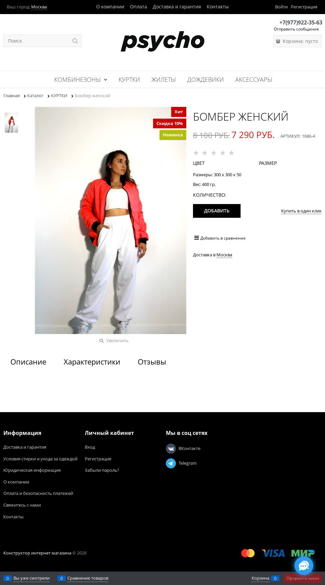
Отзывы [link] (152, 361)
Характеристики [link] (92, 361)
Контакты (218, 6)
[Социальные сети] (304, 565)
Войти (281, 7)
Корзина (260, 578)
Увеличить (117, 340)
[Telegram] (171, 463)
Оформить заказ (302, 578)
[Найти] (75, 41)
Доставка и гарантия (177, 6)
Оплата (138, 6)
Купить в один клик (301, 211)
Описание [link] (28, 361)
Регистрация (304, 7)
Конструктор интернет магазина (37, 553)
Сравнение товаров (87, 578)
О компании (110, 6)
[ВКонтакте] (171, 449)
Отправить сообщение (296, 29)
